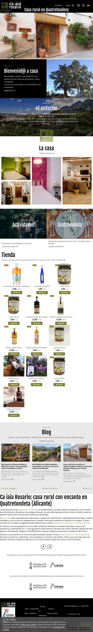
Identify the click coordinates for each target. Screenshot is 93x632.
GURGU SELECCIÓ (13, 378)
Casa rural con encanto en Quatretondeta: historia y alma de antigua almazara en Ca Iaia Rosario (77, 467)
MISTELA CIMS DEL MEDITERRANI (36, 348)
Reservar (58, 5)
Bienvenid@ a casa (21, 71)
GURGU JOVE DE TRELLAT (36, 378)
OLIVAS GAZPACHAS (59, 348)
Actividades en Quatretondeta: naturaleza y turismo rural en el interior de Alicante (45, 466)
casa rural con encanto (28, 509)
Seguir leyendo (6, 479)
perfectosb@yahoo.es (71, 606)
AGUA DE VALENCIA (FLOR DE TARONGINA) (16, 286)
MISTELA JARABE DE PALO (14, 348)
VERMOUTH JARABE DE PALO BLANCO (60, 317)
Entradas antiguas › (9, 488)
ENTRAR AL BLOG (45, 441)
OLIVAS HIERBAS (59, 378)
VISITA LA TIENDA (57, 260)
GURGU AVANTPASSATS (14, 409)
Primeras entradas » (50, 488)
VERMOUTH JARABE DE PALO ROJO (36, 317)
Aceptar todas (72, 628)
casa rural (6, 518)
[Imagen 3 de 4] (77, 180)
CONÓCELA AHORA (45, 153)
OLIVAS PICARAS (65, 286)
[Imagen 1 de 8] (46, 36)
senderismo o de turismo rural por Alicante (72, 523)
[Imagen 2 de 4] (46, 180)
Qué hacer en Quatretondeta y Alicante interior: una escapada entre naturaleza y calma (14, 466)
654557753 (84, 606)
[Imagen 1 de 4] (16, 168)
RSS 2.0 (87, 488)
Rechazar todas (84, 628)
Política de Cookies (29, 624)
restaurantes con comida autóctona (74, 534)
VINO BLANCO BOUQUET (42, 286)
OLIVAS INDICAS (14, 317)
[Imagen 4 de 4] (16, 193)
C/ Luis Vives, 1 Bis (74, 614)
